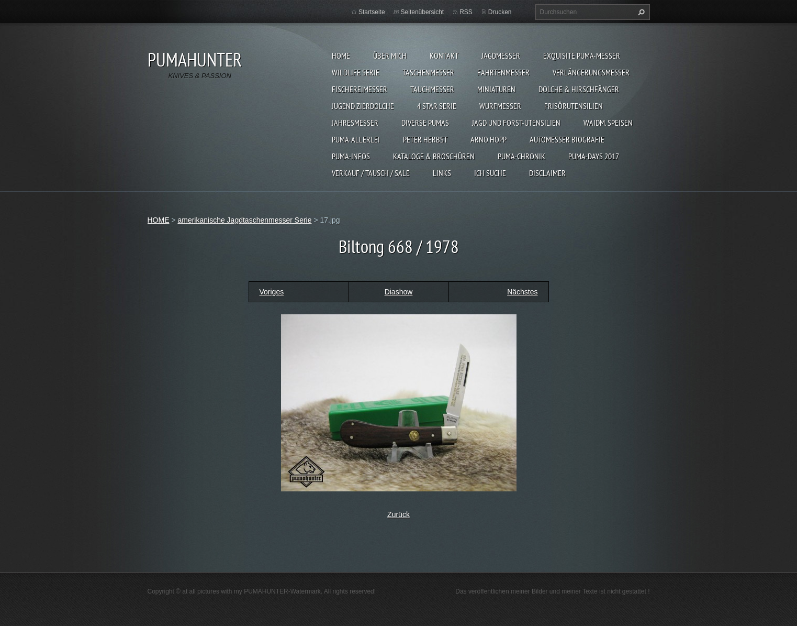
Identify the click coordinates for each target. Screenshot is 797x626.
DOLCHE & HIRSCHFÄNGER (578, 89)
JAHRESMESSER (355, 122)
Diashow (399, 292)
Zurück (398, 514)
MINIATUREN (496, 89)
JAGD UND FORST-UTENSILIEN (516, 122)
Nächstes (522, 292)
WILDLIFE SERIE (355, 72)
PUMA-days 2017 (593, 156)
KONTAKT (444, 55)
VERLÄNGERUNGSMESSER (591, 72)
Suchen (640, 12)
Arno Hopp (488, 139)
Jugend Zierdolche (363, 106)
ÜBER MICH (390, 55)
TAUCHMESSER (432, 89)
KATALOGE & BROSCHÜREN (434, 156)
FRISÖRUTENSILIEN (573, 106)
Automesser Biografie (567, 139)
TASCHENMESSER (428, 72)
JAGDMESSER (500, 55)
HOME (341, 55)
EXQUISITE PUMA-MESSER (581, 55)
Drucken (500, 12)
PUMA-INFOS (351, 156)
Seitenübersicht (422, 12)
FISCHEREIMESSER (359, 89)
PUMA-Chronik (521, 156)
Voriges (272, 292)
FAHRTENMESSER (503, 72)
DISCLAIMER (547, 173)
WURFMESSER (500, 106)
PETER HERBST (425, 139)
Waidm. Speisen (608, 122)
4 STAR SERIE (436, 106)
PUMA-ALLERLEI (356, 139)
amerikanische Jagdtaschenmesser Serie (244, 220)
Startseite (371, 12)
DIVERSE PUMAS (425, 122)
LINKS (442, 173)
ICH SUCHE (490, 173)
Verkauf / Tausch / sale (371, 173)
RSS (466, 12)
